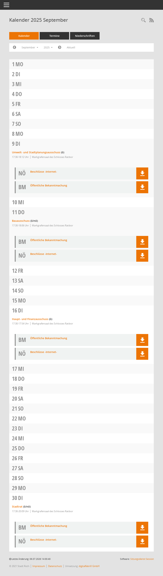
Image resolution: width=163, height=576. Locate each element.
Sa (18, 114)
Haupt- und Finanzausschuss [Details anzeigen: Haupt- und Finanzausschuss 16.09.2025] (30, 319)
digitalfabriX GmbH (89, 566)
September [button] (30, 47)
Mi (18, 84)
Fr (17, 104)
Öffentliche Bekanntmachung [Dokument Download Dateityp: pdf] (48, 185)
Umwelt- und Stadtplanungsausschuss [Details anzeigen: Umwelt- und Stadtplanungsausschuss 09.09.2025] (36, 152)
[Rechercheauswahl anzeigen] (143, 20)
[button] (142, 173)
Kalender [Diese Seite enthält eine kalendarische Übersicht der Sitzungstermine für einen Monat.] (24, 36)
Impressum (38, 566)
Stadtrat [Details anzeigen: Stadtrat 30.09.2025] (17, 506)
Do (18, 94)
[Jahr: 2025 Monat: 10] (59, 47)
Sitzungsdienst (142, 559)
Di (17, 74)
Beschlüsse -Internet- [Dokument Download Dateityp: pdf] (43, 171)
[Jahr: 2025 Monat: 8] (14, 47)
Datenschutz (55, 566)
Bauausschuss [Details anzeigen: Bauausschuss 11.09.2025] (21, 220)
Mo (19, 64)
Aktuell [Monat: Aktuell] (71, 47)
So (18, 124)
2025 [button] (48, 47)
